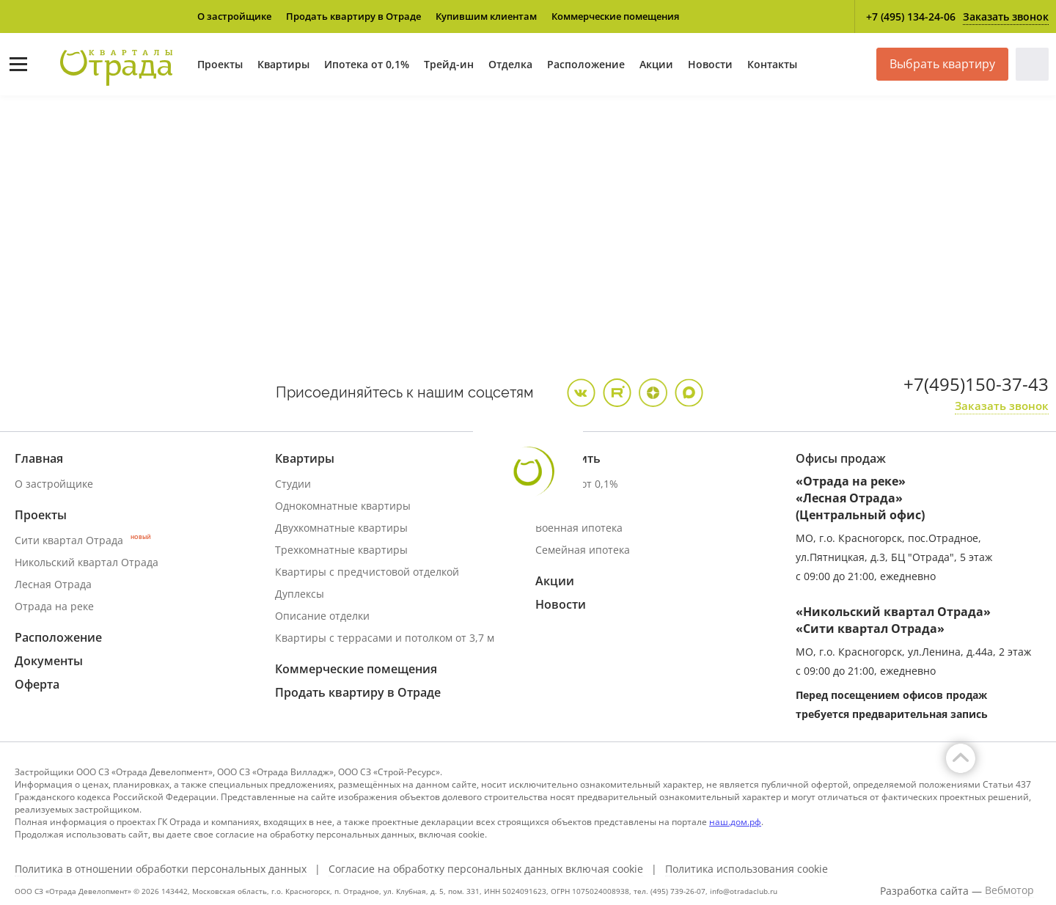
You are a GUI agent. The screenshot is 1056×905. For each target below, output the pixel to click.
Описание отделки (322, 616)
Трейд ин (558, 506)
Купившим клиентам (486, 16)
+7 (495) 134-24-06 (911, 16)
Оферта (37, 684)
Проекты (220, 64)
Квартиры (283, 64)
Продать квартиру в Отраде (353, 16)
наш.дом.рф (735, 822)
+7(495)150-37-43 (976, 384)
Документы (49, 661)
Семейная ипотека (582, 550)
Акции (656, 64)
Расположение (586, 64)
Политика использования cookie (746, 869)
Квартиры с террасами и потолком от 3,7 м (384, 638)
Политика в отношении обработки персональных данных (161, 869)
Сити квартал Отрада (83, 540)
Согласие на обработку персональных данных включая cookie (486, 869)
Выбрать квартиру (942, 64)
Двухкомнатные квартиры (341, 528)
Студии (293, 484)
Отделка (510, 64)
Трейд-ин (449, 64)
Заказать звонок (1006, 16)
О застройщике (234, 16)
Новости (710, 64)
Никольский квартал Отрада (86, 562)
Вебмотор (1009, 890)
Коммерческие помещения (615, 16)
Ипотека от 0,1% (366, 64)
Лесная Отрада (53, 584)
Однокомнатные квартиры (343, 506)
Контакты (772, 64)
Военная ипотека (579, 528)
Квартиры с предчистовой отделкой (367, 572)
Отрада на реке (54, 606)
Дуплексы (299, 594)
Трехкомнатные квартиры (341, 550)
